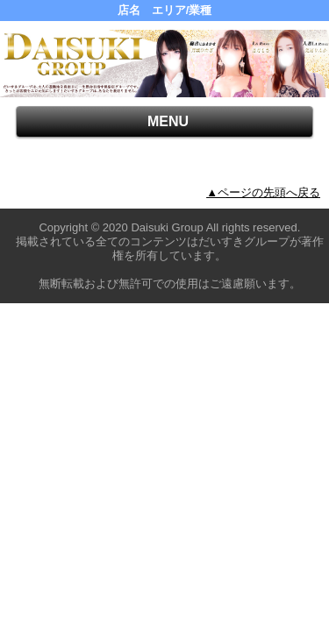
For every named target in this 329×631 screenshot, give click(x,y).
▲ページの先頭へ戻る (263, 192)
